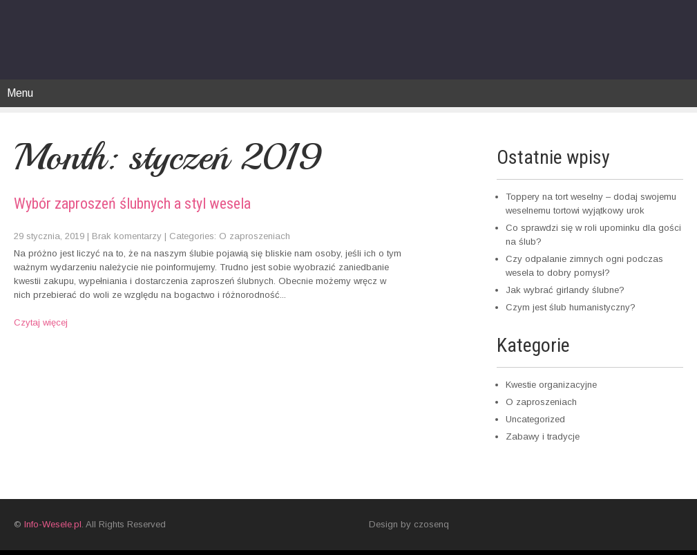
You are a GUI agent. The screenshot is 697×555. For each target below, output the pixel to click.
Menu (20, 93)
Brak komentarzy (127, 236)
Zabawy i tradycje (543, 436)
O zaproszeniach (254, 236)
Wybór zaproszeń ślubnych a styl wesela (132, 203)
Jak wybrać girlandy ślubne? (565, 290)
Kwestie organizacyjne (551, 384)
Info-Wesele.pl (53, 524)
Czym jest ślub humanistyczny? (571, 307)
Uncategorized (535, 419)
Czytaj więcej (41, 322)
